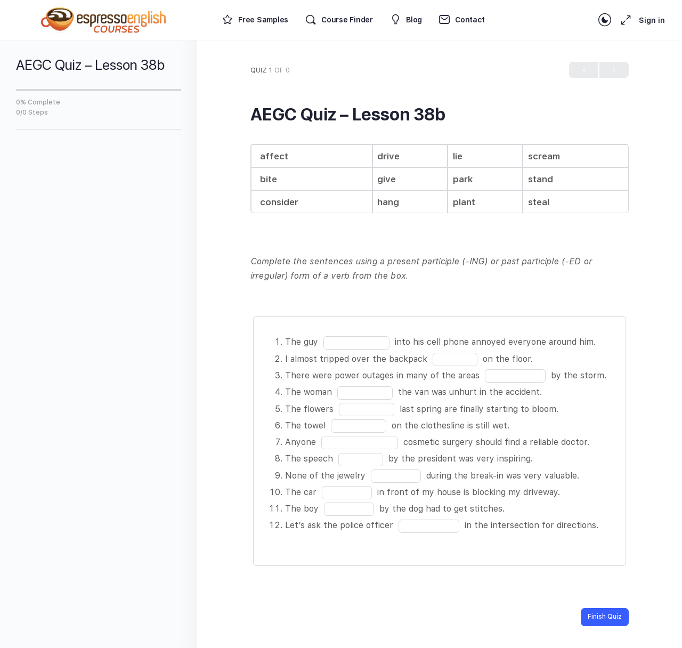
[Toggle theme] (604, 20)
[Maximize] (623, 20)
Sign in (652, 20)
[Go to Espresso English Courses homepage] (104, 19)
